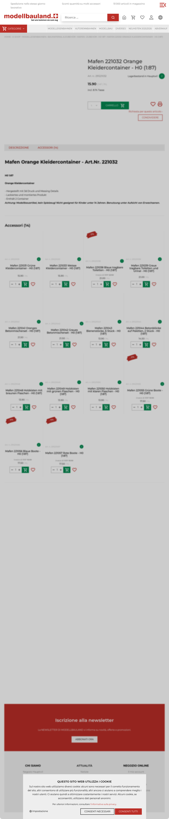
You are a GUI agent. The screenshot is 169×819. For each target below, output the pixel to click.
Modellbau (106, 28)
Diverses (121, 28)
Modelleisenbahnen (60, 28)
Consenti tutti (128, 811)
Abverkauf (161, 28)
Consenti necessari (97, 811)
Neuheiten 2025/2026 (140, 28)
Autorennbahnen (85, 28)
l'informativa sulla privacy (103, 804)
